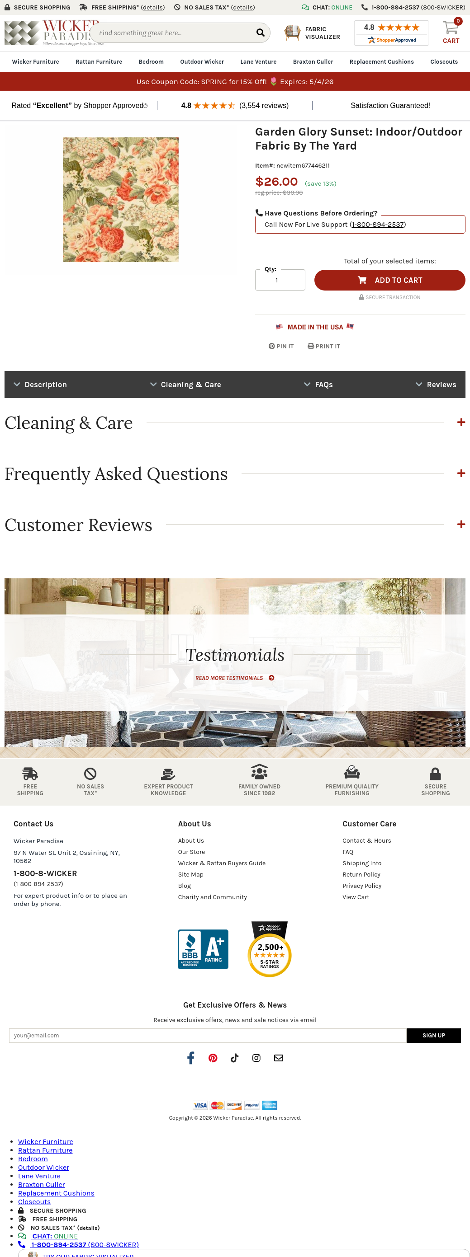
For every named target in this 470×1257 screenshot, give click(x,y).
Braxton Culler (313, 61)
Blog (184, 886)
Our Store (191, 852)
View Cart (355, 897)
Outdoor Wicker (202, 61)
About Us (191, 840)
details (88, 1228)
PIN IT (274, 346)
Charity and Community (212, 897)
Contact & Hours (366, 840)
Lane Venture (258, 61)
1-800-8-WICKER (45, 873)
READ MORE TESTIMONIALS (235, 678)
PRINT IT (324, 346)
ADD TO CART (390, 280)
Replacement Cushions (382, 61)
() (153, 7)
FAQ (347, 852)
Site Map (191, 874)
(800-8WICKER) (78, 1244)
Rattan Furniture (99, 61)
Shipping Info (361, 863)
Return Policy (361, 874)
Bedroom (151, 61)
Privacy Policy (361, 886)
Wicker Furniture (35, 61)
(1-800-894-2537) (38, 884)
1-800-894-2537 (378, 224)
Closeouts (444, 61)
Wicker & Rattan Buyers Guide (222, 863)
